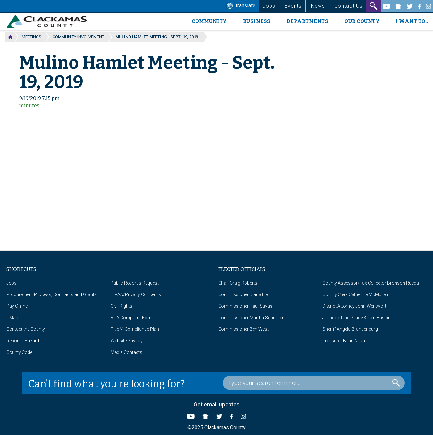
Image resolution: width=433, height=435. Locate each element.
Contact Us (348, 6)
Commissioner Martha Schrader (251, 317)
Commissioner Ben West (243, 329)
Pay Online (17, 306)
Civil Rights (121, 306)
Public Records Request (135, 283)
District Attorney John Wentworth (355, 306)
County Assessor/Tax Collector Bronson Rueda (370, 283)
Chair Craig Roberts (237, 283)
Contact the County (25, 329)
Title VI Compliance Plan (135, 329)
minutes (29, 105)
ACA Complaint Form (132, 317)
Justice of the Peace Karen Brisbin (356, 317)
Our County (361, 21)
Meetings (31, 36)
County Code (19, 352)
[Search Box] (314, 383)
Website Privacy (127, 340)
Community (209, 21)
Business (257, 21)
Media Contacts (126, 352)
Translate (240, 6)
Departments (308, 21)
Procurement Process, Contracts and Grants (51, 294)
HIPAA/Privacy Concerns (136, 294)
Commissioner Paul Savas (245, 306)
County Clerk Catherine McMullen (355, 294)
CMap (12, 317)
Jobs (268, 6)
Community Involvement (78, 36)
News (318, 6)
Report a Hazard (22, 340)
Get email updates (217, 404)
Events (293, 6)
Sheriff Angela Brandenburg (350, 329)
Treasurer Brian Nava (343, 340)
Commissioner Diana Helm (245, 294)
